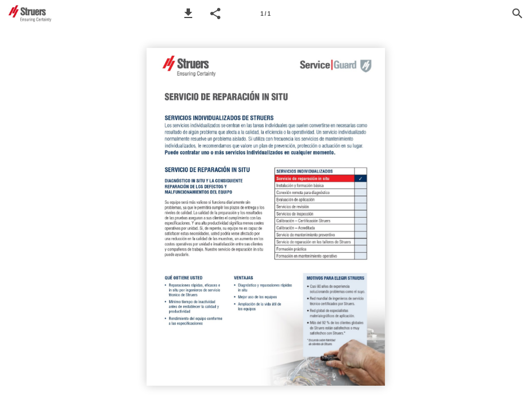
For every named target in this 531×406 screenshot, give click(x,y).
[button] (188, 13)
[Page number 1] (265, 13)
